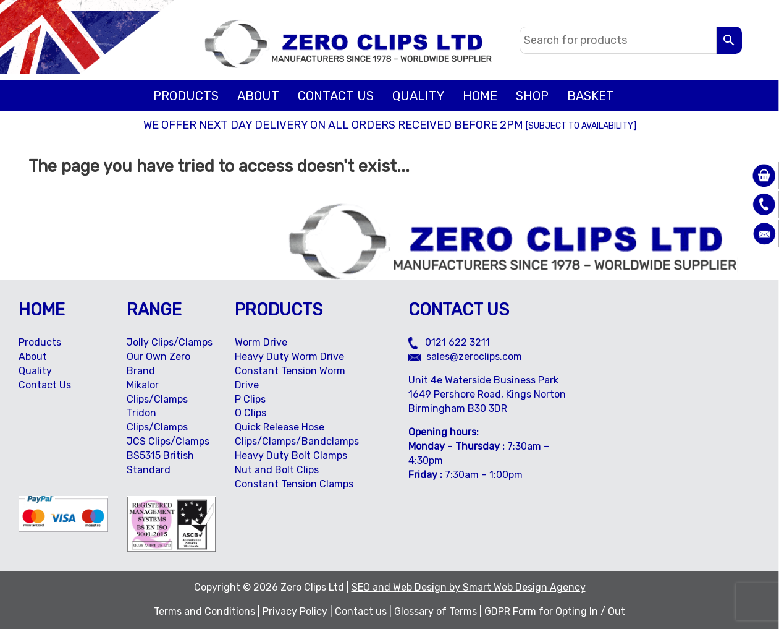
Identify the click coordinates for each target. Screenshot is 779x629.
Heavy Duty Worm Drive (289, 356)
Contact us (361, 611)
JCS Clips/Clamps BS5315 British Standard (168, 455)
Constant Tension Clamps (294, 484)
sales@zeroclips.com (465, 356)
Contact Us (336, 95)
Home (480, 95)
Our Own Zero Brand (158, 364)
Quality (418, 95)
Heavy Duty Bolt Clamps (291, 455)
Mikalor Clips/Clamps (157, 392)
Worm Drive (261, 342)
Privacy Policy (295, 611)
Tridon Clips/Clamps (157, 420)
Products (186, 95)
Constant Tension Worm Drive (290, 378)
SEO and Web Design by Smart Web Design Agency (469, 587)
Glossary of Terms (435, 611)
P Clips (250, 399)
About (258, 95)
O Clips (250, 413)
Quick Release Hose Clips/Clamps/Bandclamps (297, 434)
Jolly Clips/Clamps (170, 342)
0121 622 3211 (449, 342)
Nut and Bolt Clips (277, 470)
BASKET (590, 95)
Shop (532, 95)
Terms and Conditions (204, 611)
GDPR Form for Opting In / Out (554, 611)
